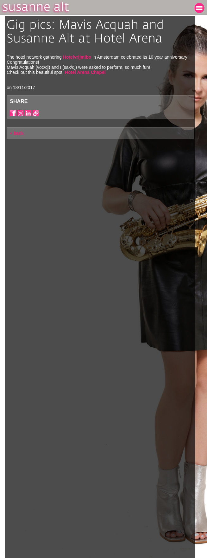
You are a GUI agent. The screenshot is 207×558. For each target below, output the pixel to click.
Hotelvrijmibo (77, 57)
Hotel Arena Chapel (85, 72)
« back (17, 133)
